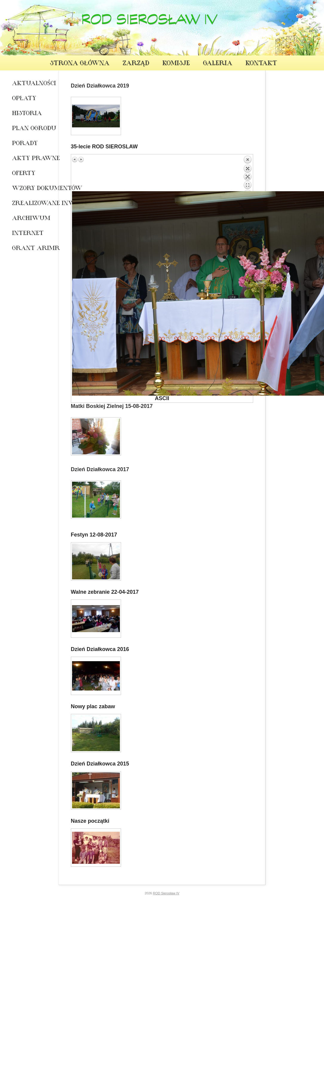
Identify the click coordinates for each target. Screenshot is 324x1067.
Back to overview (247, 173)
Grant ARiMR (30, 249)
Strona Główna (79, 64)
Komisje (176, 64)
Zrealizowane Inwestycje (30, 204)
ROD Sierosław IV (149, 22)
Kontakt (261, 64)
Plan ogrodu (30, 129)
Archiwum (30, 219)
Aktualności (30, 84)
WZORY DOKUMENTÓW (30, 189)
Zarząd (136, 64)
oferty (23, 174)
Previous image (75, 159)
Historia (27, 114)
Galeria (217, 64)
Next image (81, 159)
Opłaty (24, 99)
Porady (25, 144)
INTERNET (28, 234)
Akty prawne (30, 159)
